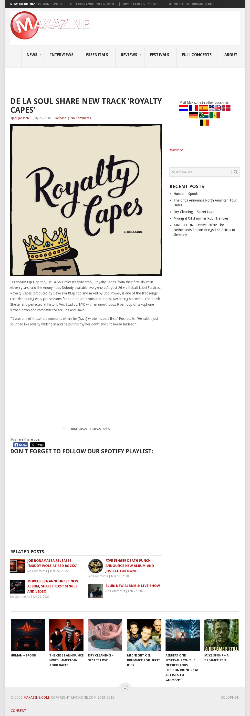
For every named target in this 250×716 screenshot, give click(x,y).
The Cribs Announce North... (92, 4)
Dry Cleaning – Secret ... (142, 4)
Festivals (159, 54)
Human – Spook (50, 4)
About (230, 54)
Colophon (230, 697)
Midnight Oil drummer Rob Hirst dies (201, 218)
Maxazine (176, 150)
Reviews (129, 54)
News (32, 54)
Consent (18, 711)
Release (60, 118)
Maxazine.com (36, 697)
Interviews (61, 54)
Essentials (97, 54)
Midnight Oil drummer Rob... (192, 4)
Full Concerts (197, 54)
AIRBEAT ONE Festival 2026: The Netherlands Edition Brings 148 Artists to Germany (204, 230)
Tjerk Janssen (19, 118)
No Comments (81, 118)
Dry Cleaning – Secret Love (194, 212)
